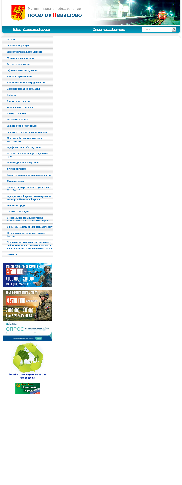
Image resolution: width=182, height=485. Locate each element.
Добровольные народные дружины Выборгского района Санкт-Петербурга (27, 219)
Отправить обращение (36, 29)
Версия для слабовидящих (109, 29)
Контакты (12, 254)
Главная (11, 39)
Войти (17, 29)
